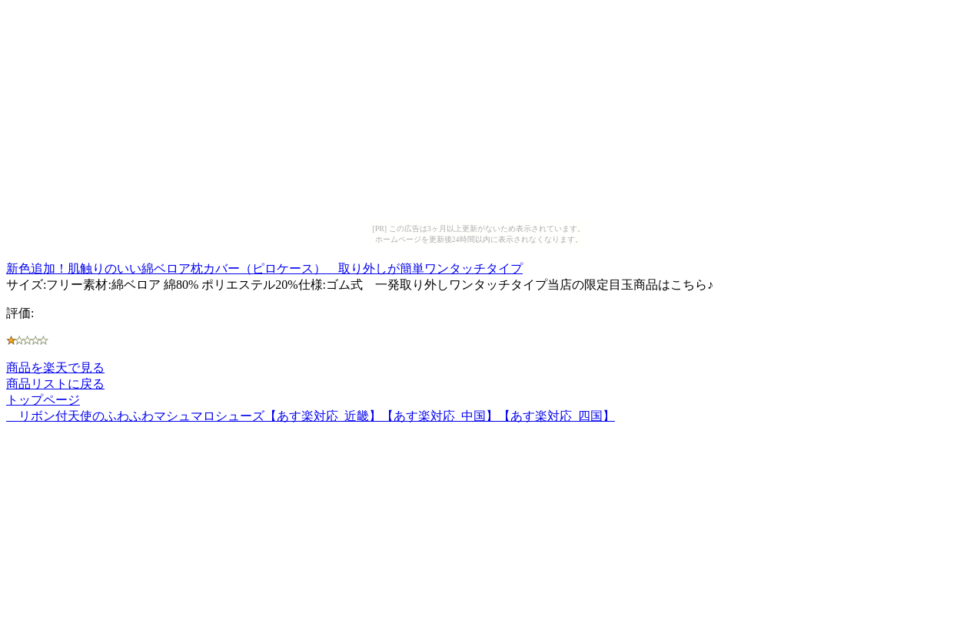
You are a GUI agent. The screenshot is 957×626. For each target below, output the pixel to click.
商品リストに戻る (55, 383)
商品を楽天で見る (55, 367)
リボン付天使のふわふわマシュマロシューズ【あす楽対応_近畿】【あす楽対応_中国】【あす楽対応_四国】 (310, 415)
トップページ (43, 399)
